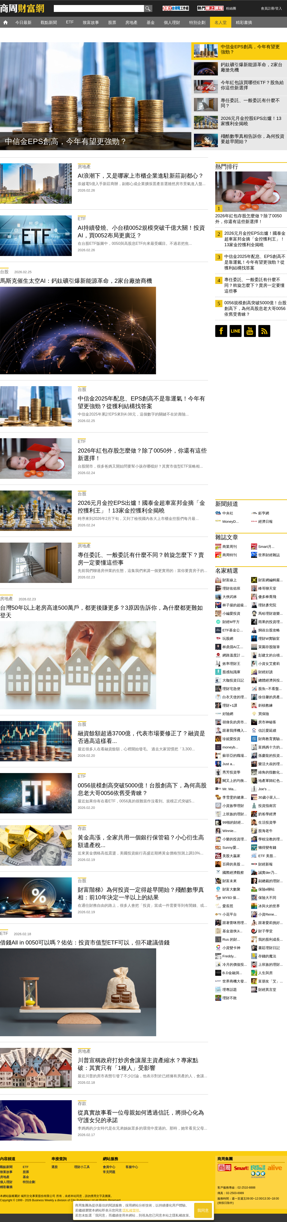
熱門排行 (226, 166)
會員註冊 (267, 8)
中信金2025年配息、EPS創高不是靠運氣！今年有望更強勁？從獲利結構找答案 (255, 262)
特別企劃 (29, 1182)
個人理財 (6, 1182)
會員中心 (109, 1167)
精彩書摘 (6, 1187)
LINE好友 (236, 331)
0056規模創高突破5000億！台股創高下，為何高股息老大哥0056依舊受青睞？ (255, 308)
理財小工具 (82, 1167)
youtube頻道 (250, 331)
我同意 (203, 1210)
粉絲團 (231, 8)
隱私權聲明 (130, 1210)
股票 (26, 1172)
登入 (278, 8)
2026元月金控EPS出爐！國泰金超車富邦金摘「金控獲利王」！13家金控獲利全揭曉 (255, 239)
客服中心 (132, 1167)
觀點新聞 (6, 1167)
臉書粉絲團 (221, 331)
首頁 (10, 22)
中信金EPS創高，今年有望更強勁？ (66, 141)
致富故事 (6, 1172)
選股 (54, 1167)
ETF (26, 1167)
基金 (26, 1177)
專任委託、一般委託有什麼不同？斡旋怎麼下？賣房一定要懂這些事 (254, 285)
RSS (264, 331)
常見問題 (109, 1172)
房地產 (4, 1177)
